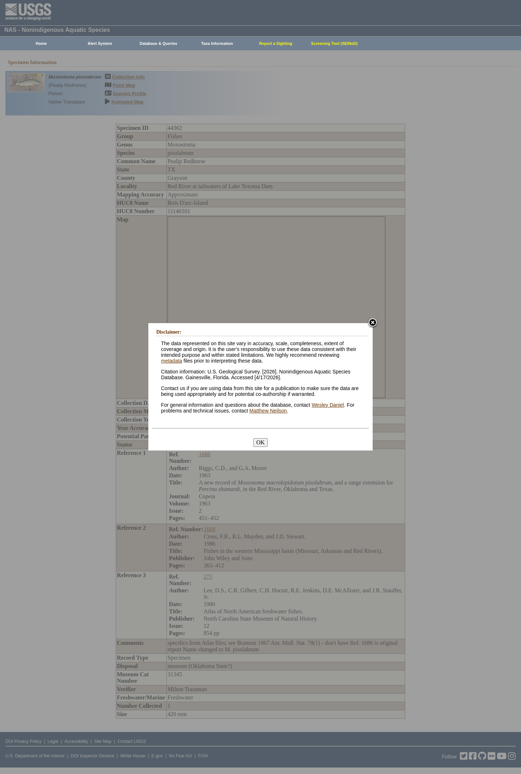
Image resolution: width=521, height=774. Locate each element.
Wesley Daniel (328, 405)
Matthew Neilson (268, 411)
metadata (171, 361)
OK (260, 442)
